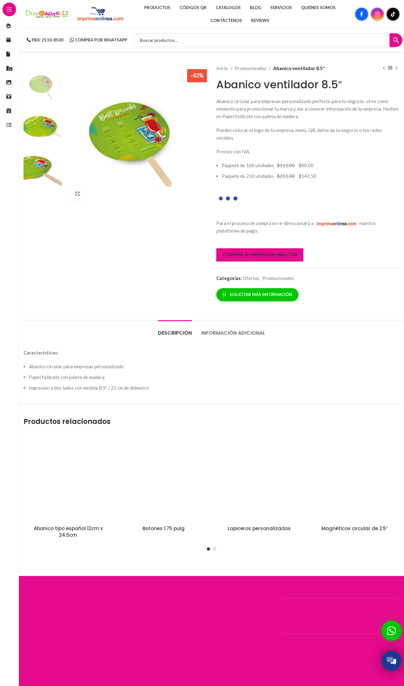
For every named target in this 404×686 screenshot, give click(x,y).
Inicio (222, 68)
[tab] (175, 329)
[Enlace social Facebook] (361, 14)
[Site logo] (47, 13)
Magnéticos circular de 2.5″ (354, 528)
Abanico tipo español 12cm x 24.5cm (68, 531)
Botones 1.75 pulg (164, 528)
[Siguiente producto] (396, 68)
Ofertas (251, 278)
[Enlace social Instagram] (377, 14)
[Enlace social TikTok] (393, 14)
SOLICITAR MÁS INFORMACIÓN (257, 294)
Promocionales (250, 68)
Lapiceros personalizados (259, 528)
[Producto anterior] (383, 68)
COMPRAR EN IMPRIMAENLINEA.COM (260, 254)
